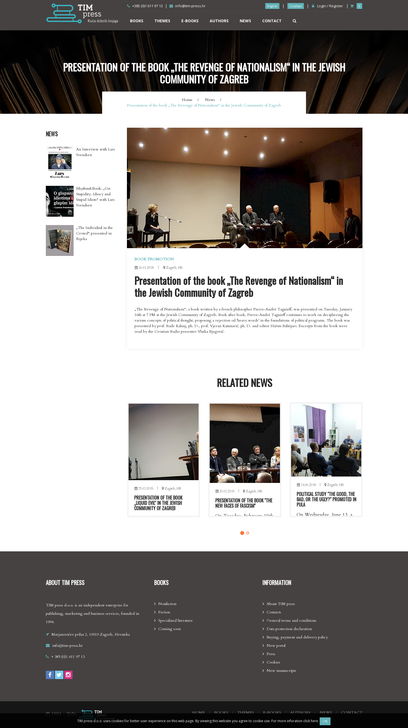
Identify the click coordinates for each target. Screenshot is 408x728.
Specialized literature (175, 620)
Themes (162, 20)
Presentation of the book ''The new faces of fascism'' (324, 503)
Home (187, 99)
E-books (190, 20)
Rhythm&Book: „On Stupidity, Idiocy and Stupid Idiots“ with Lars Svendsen (95, 197)
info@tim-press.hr (187, 5)
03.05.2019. (144, 491)
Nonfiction (167, 603)
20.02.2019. (306, 491)
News (245, 20)
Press (271, 654)
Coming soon (169, 628)
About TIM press (281, 603)
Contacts (274, 612)
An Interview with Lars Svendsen (95, 152)
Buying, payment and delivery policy (297, 637)
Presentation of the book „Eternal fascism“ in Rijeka (159, 503)
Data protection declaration (289, 628)
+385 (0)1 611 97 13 (145, 5)
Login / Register (327, 5)
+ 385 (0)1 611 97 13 (68, 656)
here (314, 721)
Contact (272, 20)
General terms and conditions (291, 620)
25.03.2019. (225, 488)
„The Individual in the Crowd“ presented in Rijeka (94, 233)
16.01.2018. (144, 267)
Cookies (273, 662)
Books (136, 20)
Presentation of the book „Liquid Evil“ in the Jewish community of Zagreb (239, 503)
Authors (219, 20)
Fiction (164, 612)
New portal (276, 645)
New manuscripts (281, 670)
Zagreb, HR (171, 491)
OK (325, 721)
